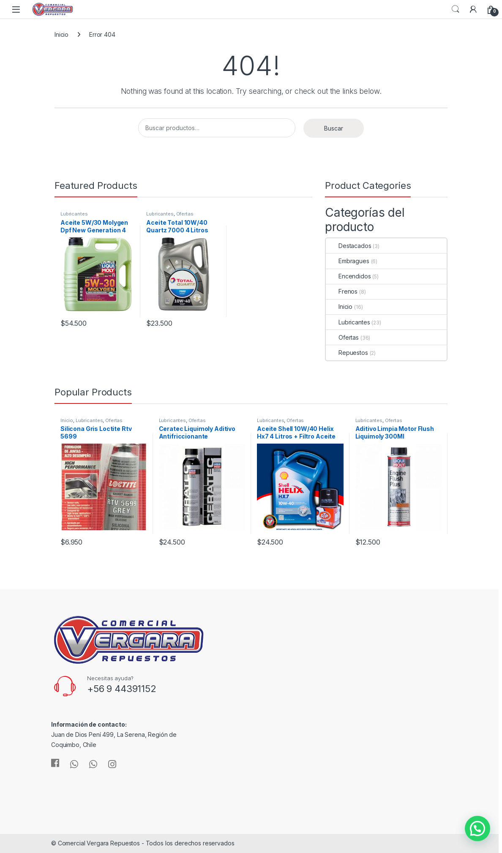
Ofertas (185, 214)
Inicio (61, 34)
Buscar (333, 128)
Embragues (347, 260)
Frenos (341, 291)
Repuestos (347, 352)
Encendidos (348, 276)
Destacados (348, 245)
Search (455, 9)
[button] (477, 828)
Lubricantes (73, 214)
